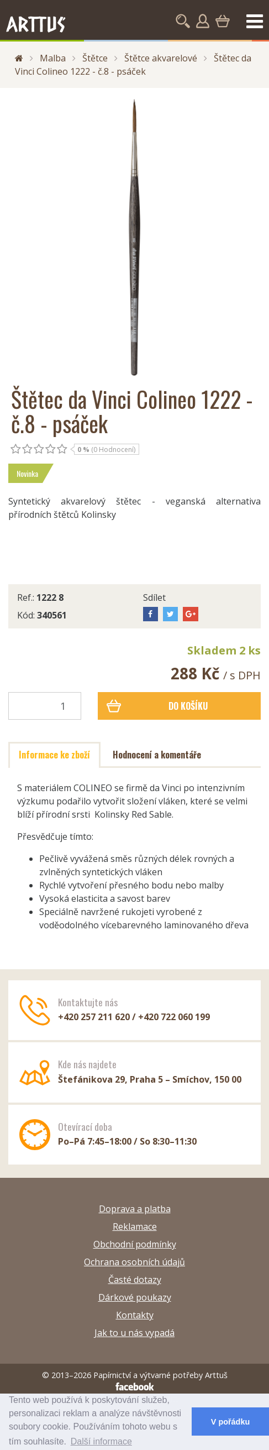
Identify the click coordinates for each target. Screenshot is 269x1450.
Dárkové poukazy (134, 1297)
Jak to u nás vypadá (134, 1333)
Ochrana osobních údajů (134, 1262)
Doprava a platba (135, 1209)
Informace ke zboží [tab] (54, 754)
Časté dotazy (134, 1280)
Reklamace (135, 1226)
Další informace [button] (101, 1441)
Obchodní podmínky (134, 1244)
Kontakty (135, 1315)
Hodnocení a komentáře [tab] (157, 754)
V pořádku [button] (230, 1421)
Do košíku (157, 706)
